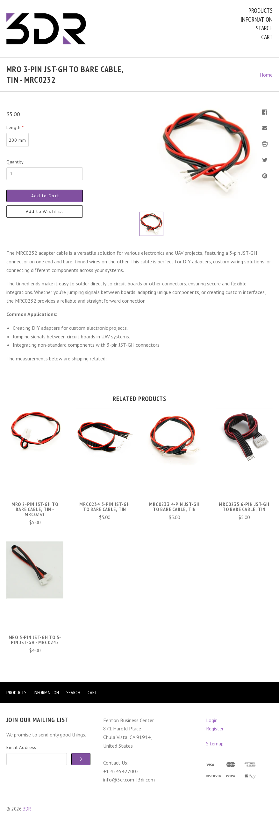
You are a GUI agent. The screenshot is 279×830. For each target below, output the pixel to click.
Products (260, 10)
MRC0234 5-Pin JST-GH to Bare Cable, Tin (104, 506)
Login (212, 720)
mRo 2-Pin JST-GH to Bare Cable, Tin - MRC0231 (34, 509)
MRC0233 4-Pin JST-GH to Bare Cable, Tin (174, 506)
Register (215, 728)
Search (264, 28)
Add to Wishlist (45, 211)
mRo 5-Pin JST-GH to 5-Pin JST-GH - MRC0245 (35, 639)
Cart (267, 37)
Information (256, 19)
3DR (27, 809)
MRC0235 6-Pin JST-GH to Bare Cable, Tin (244, 506)
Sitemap (215, 743)
